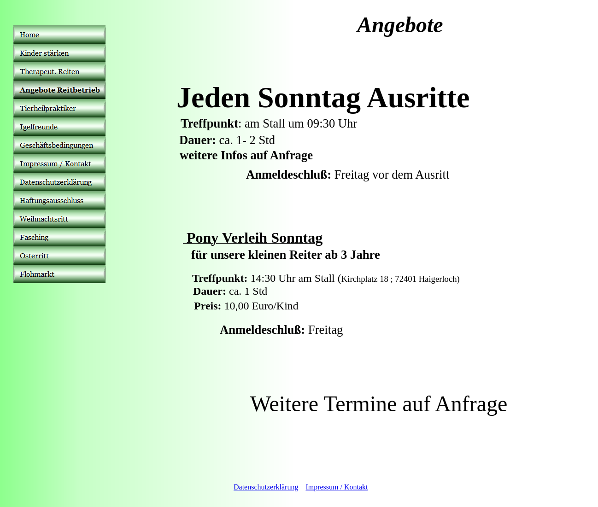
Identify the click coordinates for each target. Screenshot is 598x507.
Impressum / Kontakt (336, 487)
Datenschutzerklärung (266, 487)
